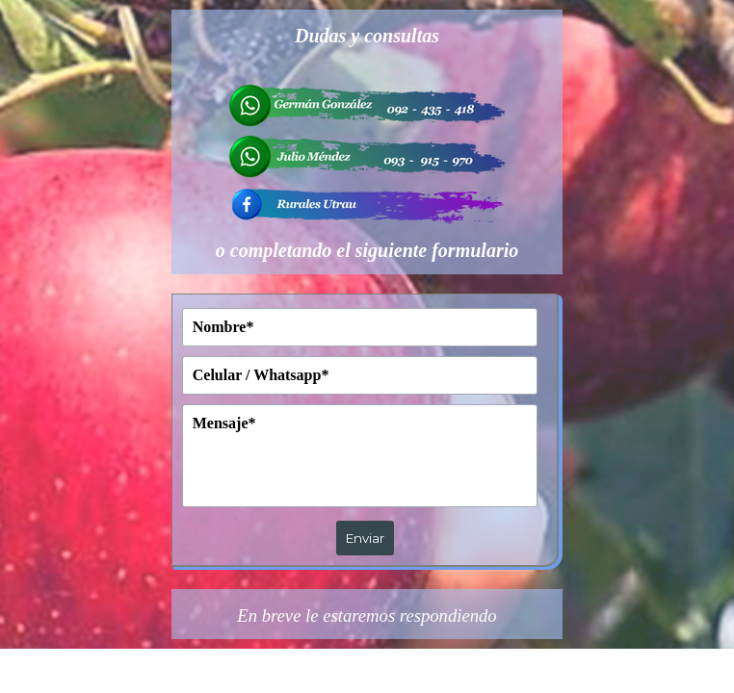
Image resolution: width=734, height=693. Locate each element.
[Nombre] (360, 327)
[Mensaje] (360, 455)
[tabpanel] (367, 142)
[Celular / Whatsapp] (360, 375)
